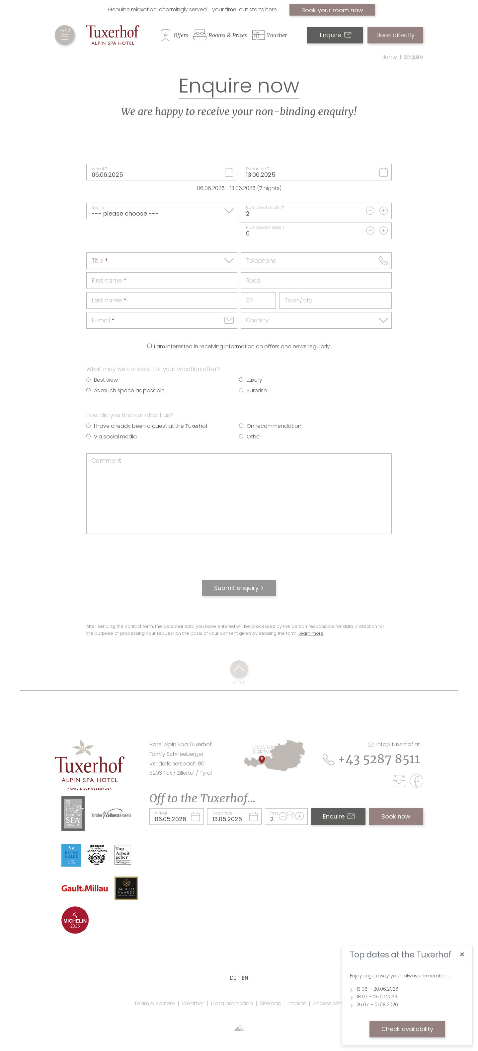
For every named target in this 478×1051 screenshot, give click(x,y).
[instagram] (400, 782)
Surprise (257, 390)
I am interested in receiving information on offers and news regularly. (242, 346)
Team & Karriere (154, 1003)
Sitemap (270, 1003)
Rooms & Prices (227, 35)
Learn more (311, 633)
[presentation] (239, 560)
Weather (193, 1003)
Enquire (336, 35)
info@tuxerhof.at (394, 744)
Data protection (232, 1003)
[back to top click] (239, 669)
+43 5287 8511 (371, 759)
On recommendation (274, 426)
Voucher (277, 35)
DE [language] (233, 978)
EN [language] (244, 978)
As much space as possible (129, 390)
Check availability (407, 1029)
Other (254, 436)
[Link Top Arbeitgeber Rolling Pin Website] (123, 854)
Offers (181, 35)
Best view (106, 380)
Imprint (297, 1003)
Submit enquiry (236, 588)
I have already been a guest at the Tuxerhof (151, 426)
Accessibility (328, 1003)
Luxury (254, 380)
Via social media (115, 436)
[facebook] (416, 782)
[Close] (461, 955)
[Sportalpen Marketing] (239, 1029)
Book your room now (332, 10)
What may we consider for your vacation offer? (153, 369)
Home (389, 57)
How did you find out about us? (129, 415)
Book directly (395, 35)
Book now (395, 816)
